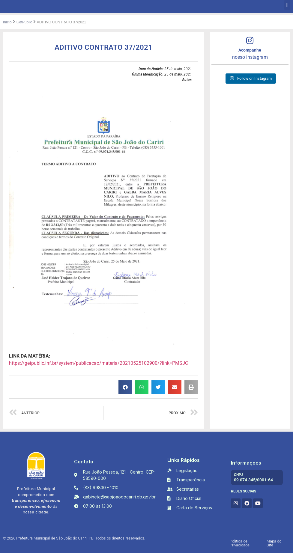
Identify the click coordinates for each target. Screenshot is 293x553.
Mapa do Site (274, 543)
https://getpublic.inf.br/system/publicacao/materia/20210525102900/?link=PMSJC (98, 363)
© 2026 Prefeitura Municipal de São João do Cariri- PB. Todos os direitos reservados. (74, 538)
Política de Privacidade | (240, 543)
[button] (287, 5)
